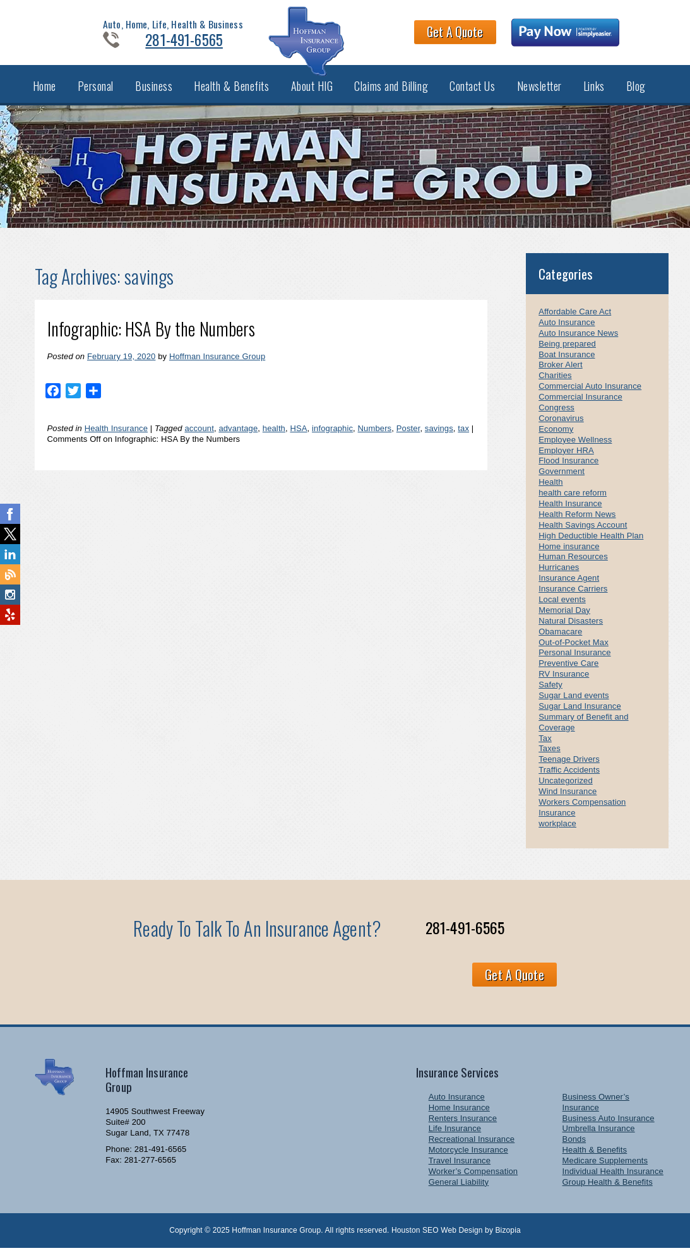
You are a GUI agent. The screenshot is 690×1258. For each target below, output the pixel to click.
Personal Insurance (574, 662)
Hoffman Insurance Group (217, 366)
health (274, 437)
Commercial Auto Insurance (589, 395)
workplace (557, 832)
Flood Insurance (568, 470)
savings (439, 437)
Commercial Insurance (580, 406)
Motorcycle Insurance (468, 1159)
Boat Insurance (566, 363)
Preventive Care (568, 672)
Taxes (549, 758)
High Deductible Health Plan (590, 544)
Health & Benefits (231, 93)
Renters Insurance (463, 1127)
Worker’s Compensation (473, 1180)
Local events (562, 609)
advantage (238, 437)
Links (594, 93)
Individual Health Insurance (612, 1180)
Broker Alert (560, 374)
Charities (554, 384)
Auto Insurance (566, 331)
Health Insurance (116, 437)
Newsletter (539, 93)
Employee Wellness (575, 448)
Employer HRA (566, 459)
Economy (555, 438)
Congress (556, 417)
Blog (636, 93)
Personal (96, 93)
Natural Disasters (570, 630)
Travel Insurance (460, 1170)
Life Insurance (455, 1137)
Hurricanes (558, 576)
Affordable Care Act (574, 321)
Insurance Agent (568, 587)
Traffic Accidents (569, 779)
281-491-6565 (164, 41)
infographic (332, 437)
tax (463, 437)
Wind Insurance (567, 800)
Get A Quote (477, 34)
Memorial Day (564, 619)
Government (561, 480)
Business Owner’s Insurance (595, 1111)
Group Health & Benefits (607, 1191)
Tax (545, 747)
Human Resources (573, 566)
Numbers (375, 437)
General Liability (459, 1191)
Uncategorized (565, 790)
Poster (408, 437)
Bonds (574, 1148)
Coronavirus (561, 427)
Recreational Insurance (472, 1148)
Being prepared (567, 352)
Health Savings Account (582, 534)
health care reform (572, 502)
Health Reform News (577, 523)
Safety (550, 694)
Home (44, 93)
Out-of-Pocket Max (573, 651)
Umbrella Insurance (598, 1137)
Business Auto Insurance (608, 1127)
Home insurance (568, 555)
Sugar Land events (573, 704)
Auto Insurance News (578, 342)
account (198, 437)
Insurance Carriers (572, 598)
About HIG (312, 93)
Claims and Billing (391, 93)
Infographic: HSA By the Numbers (151, 338)
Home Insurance (459, 1116)
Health (550, 491)
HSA (298, 437)
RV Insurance (563, 683)
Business (153, 93)
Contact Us (472, 93)
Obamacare (560, 640)
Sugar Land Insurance (579, 715)
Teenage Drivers (569, 768)
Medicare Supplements (605, 1170)
